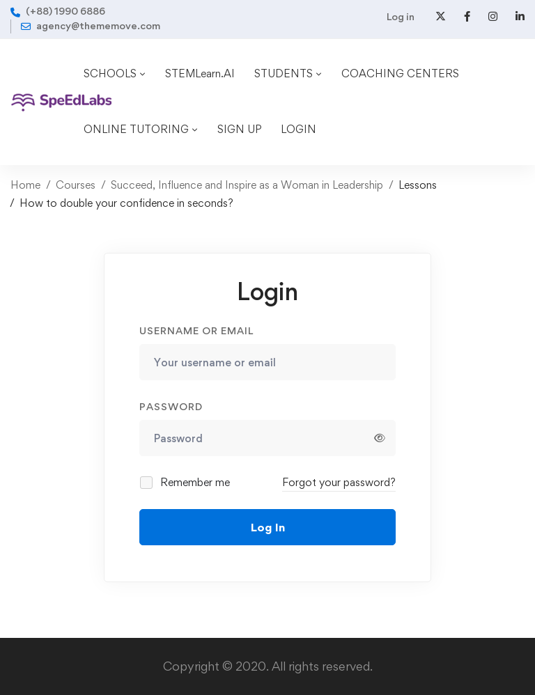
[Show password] (380, 438)
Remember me (185, 482)
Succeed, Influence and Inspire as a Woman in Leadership (247, 185)
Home (25, 185)
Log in (400, 16)
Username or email (196, 330)
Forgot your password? (339, 482)
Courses (75, 185)
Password (171, 406)
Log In (268, 527)
